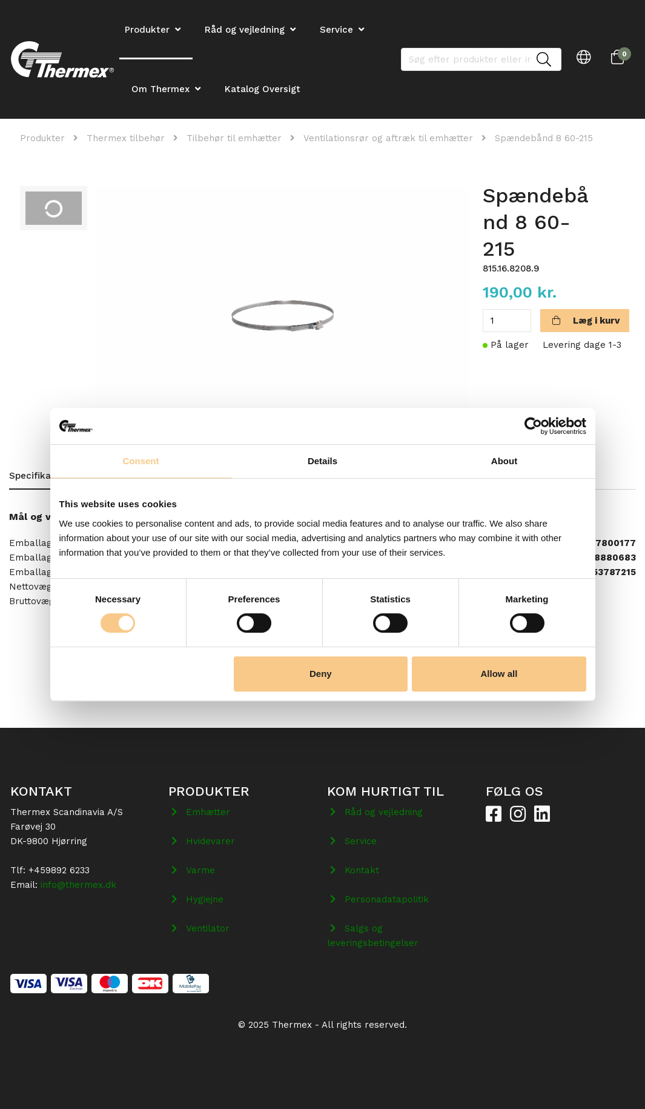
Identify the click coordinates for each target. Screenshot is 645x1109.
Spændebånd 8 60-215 (544, 138)
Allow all (499, 673)
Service (336, 29)
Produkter (42, 138)
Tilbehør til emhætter (234, 138)
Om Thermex (160, 89)
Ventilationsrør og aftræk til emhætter (388, 138)
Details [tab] (322, 461)
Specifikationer (43, 475)
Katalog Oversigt (262, 89)
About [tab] (504, 461)
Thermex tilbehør (126, 138)
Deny (320, 673)
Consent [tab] (141, 461)
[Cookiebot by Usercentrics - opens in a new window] (533, 426)
